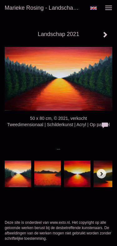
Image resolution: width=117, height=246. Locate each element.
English (93, 8)
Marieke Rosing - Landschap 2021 (45, 8)
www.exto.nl (60, 222)
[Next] (101, 173)
